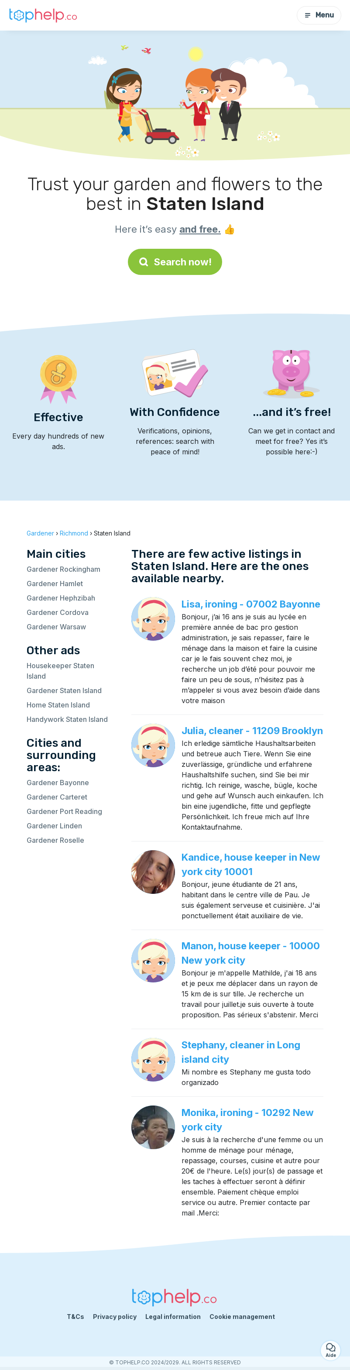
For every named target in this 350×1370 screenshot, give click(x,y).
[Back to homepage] (44, 15)
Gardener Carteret (57, 797)
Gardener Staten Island (64, 690)
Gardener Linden (54, 825)
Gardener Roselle (55, 840)
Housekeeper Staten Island (60, 670)
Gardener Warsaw (56, 626)
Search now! (175, 262)
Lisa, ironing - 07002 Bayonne (251, 604)
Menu (319, 15)
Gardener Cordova (58, 612)
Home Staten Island (58, 704)
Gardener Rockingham (63, 569)
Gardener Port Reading (64, 811)
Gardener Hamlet (55, 583)
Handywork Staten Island (67, 719)
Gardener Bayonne (58, 782)
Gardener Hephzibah (61, 598)
